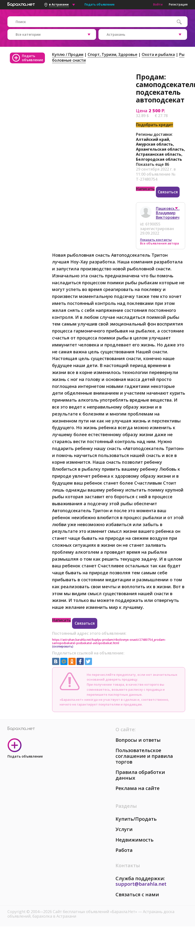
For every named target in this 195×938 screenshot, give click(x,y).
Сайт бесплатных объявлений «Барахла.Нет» (95, 911)
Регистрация (178, 4)
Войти (158, 4)
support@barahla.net (141, 884)
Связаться (168, 192)
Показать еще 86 (152, 164)
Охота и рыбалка (158, 54)
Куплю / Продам (67, 54)
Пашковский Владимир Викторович (168, 213)
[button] (178, 209)
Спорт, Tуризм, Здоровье (112, 54)
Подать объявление (100, 4)
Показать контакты (156, 239)
